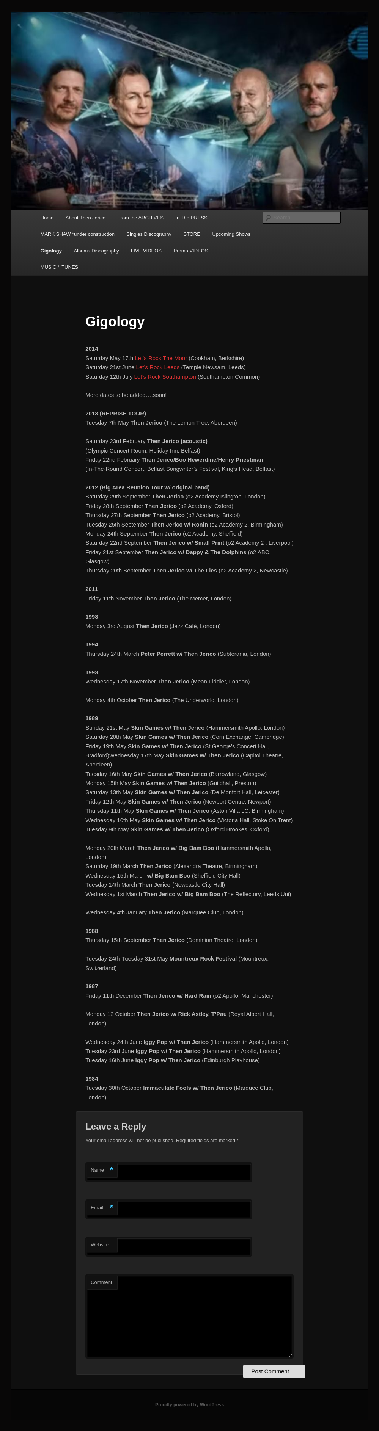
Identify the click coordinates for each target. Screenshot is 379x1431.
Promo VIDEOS (191, 251)
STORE (191, 234)
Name (102, 1170)
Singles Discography (148, 234)
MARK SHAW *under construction (78, 234)
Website (100, 1245)
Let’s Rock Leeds (158, 367)
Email (102, 1207)
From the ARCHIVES (141, 218)
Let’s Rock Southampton (165, 376)
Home (47, 218)
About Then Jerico (85, 218)
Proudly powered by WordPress (189, 1404)
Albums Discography (96, 251)
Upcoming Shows (231, 234)
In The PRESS (191, 218)
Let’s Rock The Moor (161, 358)
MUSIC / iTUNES (60, 267)
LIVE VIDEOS (146, 251)
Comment (101, 1282)
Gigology (51, 251)
